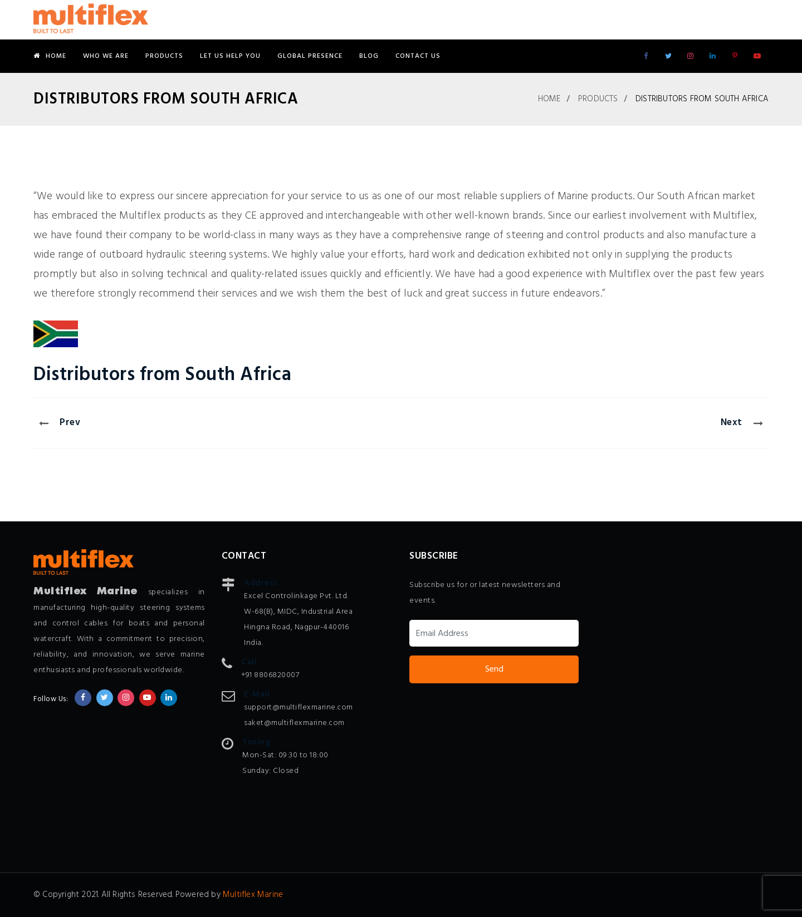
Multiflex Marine (253, 894)
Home (49, 56)
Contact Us (418, 56)
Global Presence (310, 56)
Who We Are (106, 56)
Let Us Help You (230, 56)
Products (164, 56)
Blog (369, 56)
